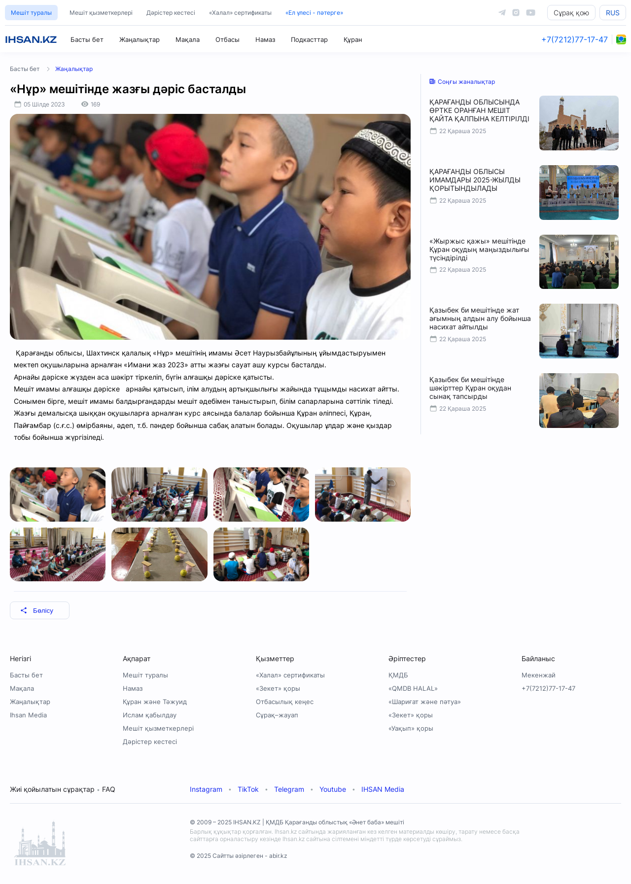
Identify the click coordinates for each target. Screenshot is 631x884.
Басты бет (87, 39)
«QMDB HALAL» (413, 688)
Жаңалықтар (139, 39)
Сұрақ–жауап (277, 715)
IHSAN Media (382, 789)
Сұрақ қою (571, 12)
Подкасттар (309, 39)
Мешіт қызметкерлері (101, 12)
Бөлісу (36, 610)
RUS (613, 12)
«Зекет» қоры (278, 688)
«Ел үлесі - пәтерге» (314, 12)
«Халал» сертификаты (240, 12)
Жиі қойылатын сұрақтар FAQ (62, 789)
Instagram (206, 789)
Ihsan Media (28, 715)
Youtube (332, 789)
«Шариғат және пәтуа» (424, 702)
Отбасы (227, 39)
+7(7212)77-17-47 (574, 39)
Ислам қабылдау (149, 715)
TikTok (248, 789)
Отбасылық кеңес (285, 702)
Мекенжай (539, 675)
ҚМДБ (398, 675)
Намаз (265, 39)
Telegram (289, 789)
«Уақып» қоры (410, 728)
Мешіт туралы (31, 12)
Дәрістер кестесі (170, 12)
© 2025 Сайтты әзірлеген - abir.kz (238, 855)
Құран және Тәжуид (155, 702)
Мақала (187, 39)
